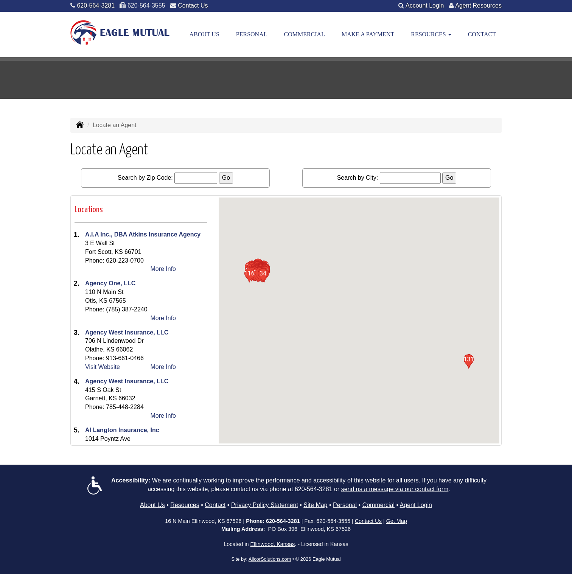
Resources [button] (431, 34)
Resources (184, 505)
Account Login (425, 5)
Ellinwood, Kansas (272, 544)
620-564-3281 (96, 5)
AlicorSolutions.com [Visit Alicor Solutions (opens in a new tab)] (270, 559)
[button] (263, 275)
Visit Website (102, 367)
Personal (251, 34)
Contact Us (193, 5)
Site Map (315, 505)
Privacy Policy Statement (264, 505)
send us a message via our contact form (395, 489)
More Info (163, 269)
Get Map (396, 521)
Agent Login (416, 505)
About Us (204, 34)
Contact (482, 34)
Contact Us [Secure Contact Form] (368, 521)
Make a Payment (368, 34)
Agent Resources (478, 5)
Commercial (304, 34)
